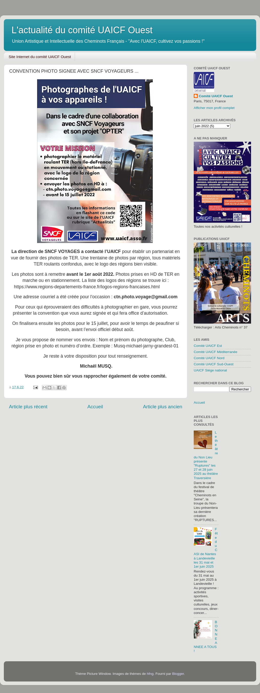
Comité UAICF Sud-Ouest (213, 364)
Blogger (178, 674)
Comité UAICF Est (208, 346)
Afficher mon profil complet (214, 108)
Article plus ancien (162, 406)
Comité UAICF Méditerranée (215, 352)
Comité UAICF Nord (209, 358)
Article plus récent (28, 406)
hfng (150, 674)
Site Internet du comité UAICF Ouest (40, 56)
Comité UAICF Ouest (216, 96)
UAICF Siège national (210, 370)
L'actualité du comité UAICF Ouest (82, 30)
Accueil (95, 406)
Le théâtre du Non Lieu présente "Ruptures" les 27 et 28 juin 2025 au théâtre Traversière (206, 455)
